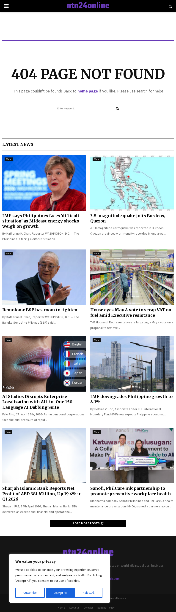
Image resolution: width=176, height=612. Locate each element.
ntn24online (88, 6)
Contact (88, 607)
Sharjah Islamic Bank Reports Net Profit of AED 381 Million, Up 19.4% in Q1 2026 (42, 494)
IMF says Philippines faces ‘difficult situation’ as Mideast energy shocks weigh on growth (40, 221)
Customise (30, 593)
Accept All (89, 593)
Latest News (17, 144)
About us (74, 607)
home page (87, 91)
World (8, 159)
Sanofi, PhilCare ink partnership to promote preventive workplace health (130, 491)
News (8, 339)
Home (61, 607)
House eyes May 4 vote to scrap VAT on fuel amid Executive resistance (130, 312)
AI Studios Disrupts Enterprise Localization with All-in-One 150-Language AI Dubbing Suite (38, 402)
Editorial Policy (106, 607)
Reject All (60, 593)
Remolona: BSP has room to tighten (39, 309)
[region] (59, 579)
